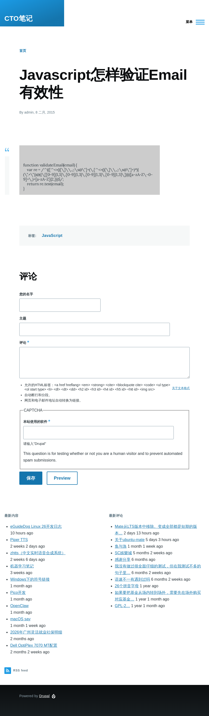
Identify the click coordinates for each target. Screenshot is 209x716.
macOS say (20, 619)
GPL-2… (122, 606)
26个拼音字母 (127, 586)
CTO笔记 (18, 18)
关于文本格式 (181, 388)
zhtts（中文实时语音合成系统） (38, 553)
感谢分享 (122, 559)
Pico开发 (18, 592)
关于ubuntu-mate (130, 540)
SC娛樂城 (123, 553)
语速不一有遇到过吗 (132, 579)
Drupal (44, 696)
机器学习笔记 (22, 566)
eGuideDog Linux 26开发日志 (36, 526)
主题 (22, 318)
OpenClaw (19, 606)
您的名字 (26, 294)
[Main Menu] (193, 22)
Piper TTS (19, 540)
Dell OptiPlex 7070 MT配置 (33, 645)
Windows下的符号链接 (30, 579)
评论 (22, 343)
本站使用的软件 (35, 422)
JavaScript (52, 235)
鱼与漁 (121, 546)
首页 (22, 51)
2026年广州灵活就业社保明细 (36, 632)
